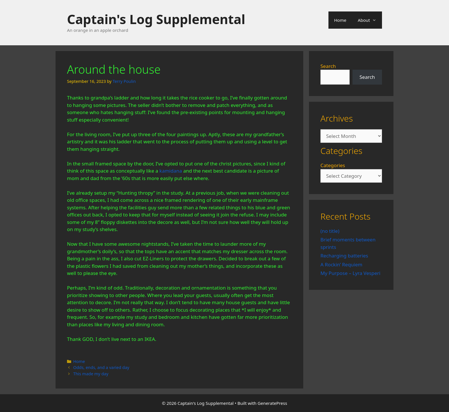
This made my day (91, 373)
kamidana (170, 170)
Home (340, 20)
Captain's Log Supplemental (156, 19)
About (370, 20)
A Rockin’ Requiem (341, 264)
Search (328, 66)
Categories (332, 165)
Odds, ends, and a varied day (101, 367)
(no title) (329, 231)
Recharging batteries (344, 255)
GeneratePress (272, 403)
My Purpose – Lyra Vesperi (350, 273)
